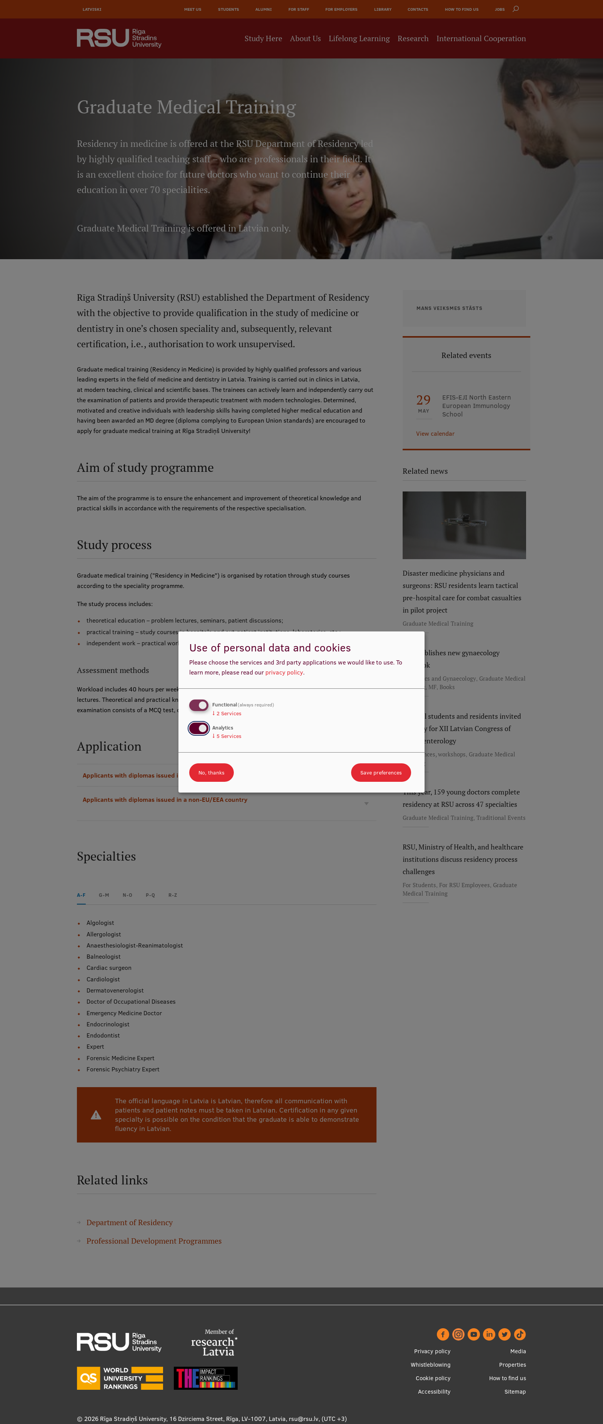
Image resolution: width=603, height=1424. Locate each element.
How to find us (507, 1378)
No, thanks (211, 772)
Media (518, 1351)
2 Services (227, 713)
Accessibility (434, 1391)
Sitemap (515, 1391)
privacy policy (284, 672)
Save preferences (381, 772)
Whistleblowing (431, 1365)
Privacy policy (432, 1351)
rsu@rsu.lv (303, 1418)
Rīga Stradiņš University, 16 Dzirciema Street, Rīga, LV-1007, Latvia (193, 1418)
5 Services (227, 736)
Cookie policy (433, 1378)
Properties (512, 1365)
